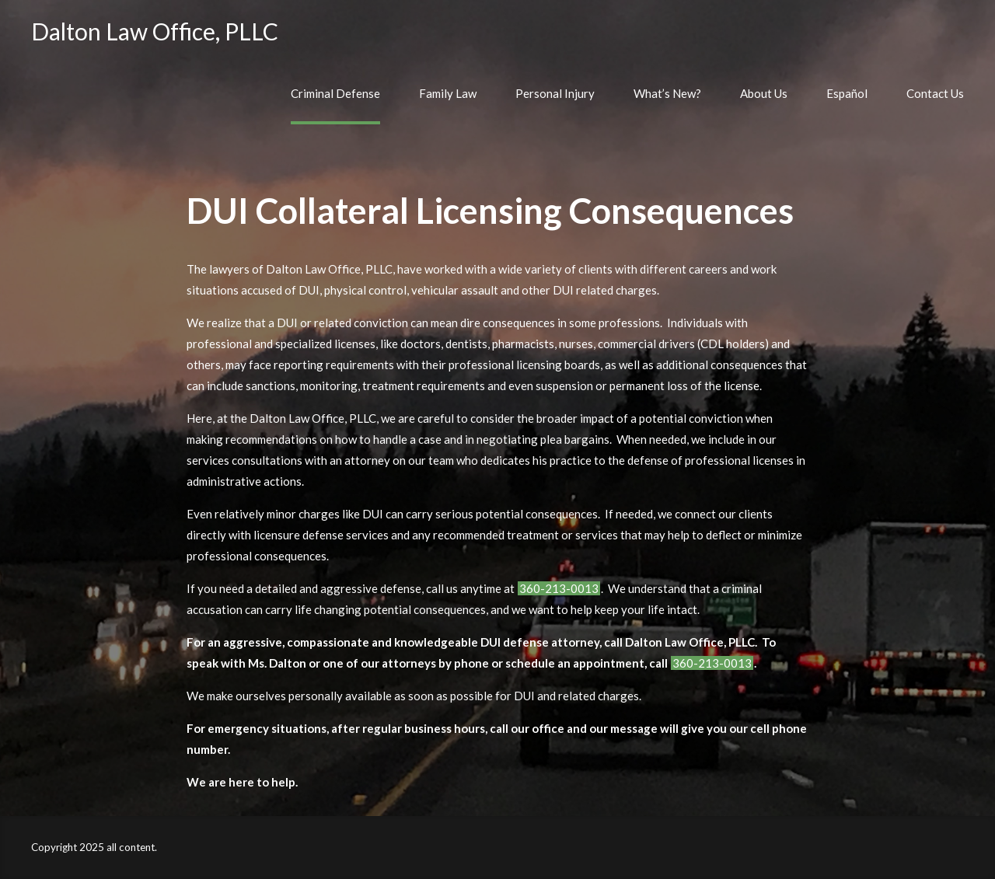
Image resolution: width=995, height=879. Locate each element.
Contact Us (935, 93)
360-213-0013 (559, 588)
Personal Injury (555, 93)
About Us (763, 93)
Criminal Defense (335, 93)
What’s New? (667, 93)
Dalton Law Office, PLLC (154, 31)
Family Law (448, 93)
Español (847, 93)
